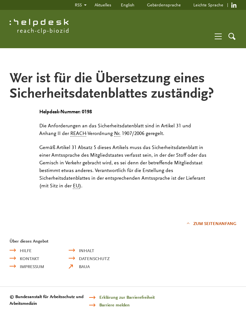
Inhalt (86, 250)
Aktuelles (103, 4)
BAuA (84, 266)
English (128, 4)
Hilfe (26, 250)
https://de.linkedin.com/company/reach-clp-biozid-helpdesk (233, 5)
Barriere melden (114, 305)
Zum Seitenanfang (214, 223)
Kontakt (29, 258)
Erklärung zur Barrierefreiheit (127, 297)
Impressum (32, 266)
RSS (78, 4)
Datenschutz (94, 258)
